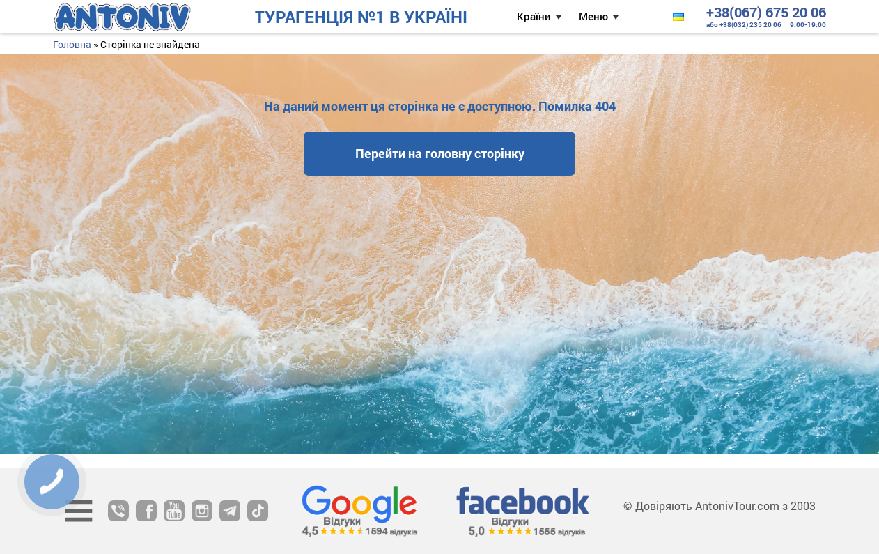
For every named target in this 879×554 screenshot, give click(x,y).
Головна (72, 44)
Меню (593, 16)
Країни (534, 16)
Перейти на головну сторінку (439, 153)
